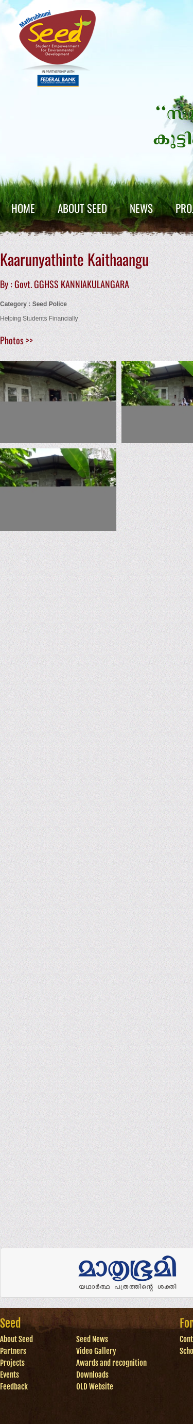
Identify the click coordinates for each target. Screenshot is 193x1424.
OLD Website (94, 1387)
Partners (13, 1351)
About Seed (82, 208)
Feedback (14, 1387)
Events (9, 1375)
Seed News (92, 1339)
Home (23, 208)
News (141, 208)
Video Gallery (96, 1351)
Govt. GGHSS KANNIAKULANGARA (71, 284)
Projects (12, 1363)
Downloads (92, 1375)
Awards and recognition (111, 1363)
